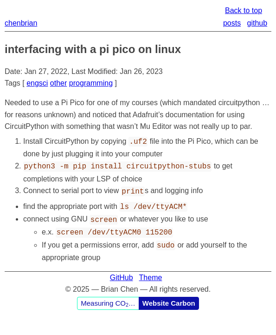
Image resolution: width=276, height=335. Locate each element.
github (257, 23)
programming (91, 83)
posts (232, 23)
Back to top (243, 10)
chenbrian (21, 23)
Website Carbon (168, 297)
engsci (37, 83)
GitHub (121, 271)
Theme (150, 271)
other (58, 83)
